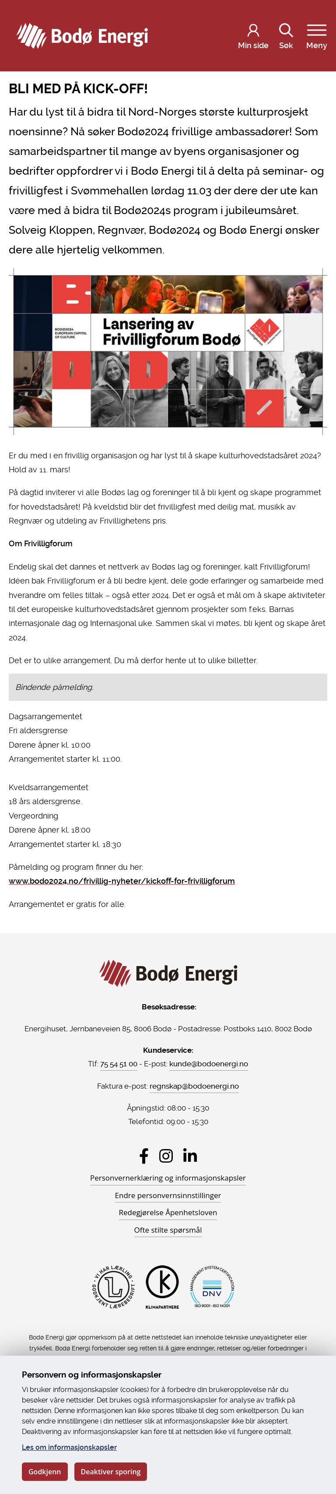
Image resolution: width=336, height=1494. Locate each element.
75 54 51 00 (118, 1063)
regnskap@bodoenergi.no (194, 1086)
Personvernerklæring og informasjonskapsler (168, 1178)
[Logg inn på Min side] (253, 36)
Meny (316, 35)
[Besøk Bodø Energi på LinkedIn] (190, 1156)
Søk (286, 35)
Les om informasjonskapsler (69, 1447)
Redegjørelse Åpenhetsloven (168, 1212)
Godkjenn (44, 1471)
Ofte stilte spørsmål (168, 1230)
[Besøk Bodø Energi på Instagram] (166, 1156)
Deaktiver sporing (111, 1471)
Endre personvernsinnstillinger (168, 1195)
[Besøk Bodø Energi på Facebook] (144, 1156)
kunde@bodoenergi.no (208, 1063)
